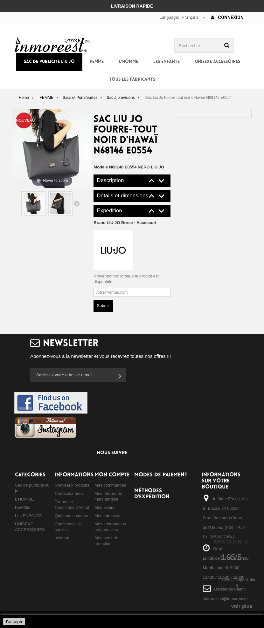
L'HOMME (128, 61)
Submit (103, 305)
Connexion (227, 17)
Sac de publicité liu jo (49, 61)
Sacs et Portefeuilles (80, 97)
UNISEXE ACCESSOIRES (217, 61)
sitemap (62, 538)
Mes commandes (110, 485)
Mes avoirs (104, 507)
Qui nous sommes (71, 515)
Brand (125, 222)
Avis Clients (230, 541)
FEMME (97, 61)
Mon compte (112, 475)
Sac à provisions (121, 97)
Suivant (76, 203)
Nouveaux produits (72, 485)
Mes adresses (107, 515)
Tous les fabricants (132, 79)
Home (24, 97)
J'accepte (14, 621)
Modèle (101, 167)
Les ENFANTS (166, 61)
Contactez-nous (69, 493)
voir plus (242, 606)
